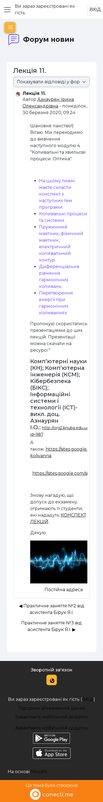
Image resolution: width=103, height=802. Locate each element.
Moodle (39, 771)
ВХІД (95, 9)
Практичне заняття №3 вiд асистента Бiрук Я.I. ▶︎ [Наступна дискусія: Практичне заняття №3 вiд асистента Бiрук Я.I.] (51, 626)
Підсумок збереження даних (51, 708)
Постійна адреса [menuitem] (63, 589)
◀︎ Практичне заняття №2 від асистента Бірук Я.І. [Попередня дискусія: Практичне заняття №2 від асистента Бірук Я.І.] (51, 609)
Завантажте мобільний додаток (51, 717)
